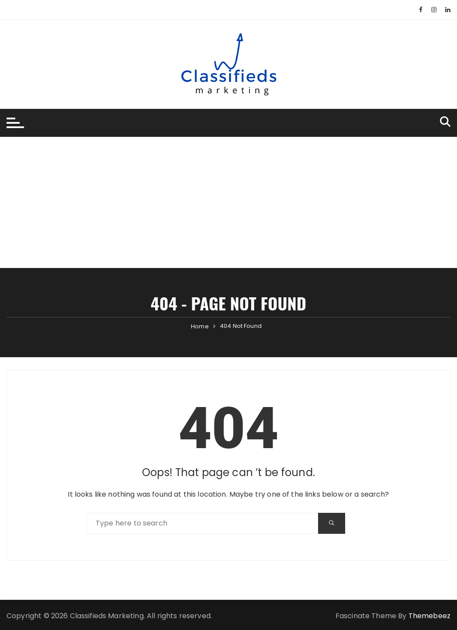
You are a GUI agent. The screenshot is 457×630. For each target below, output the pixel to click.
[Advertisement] (228, 202)
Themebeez (429, 616)
